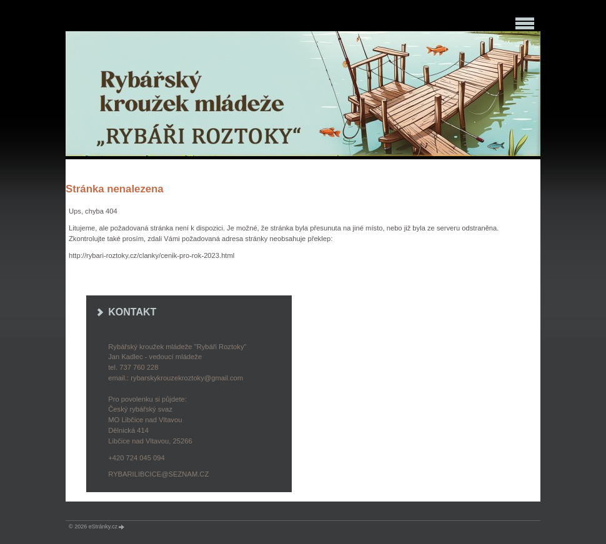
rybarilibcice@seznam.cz (158, 474)
